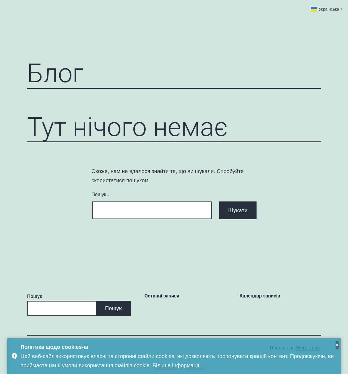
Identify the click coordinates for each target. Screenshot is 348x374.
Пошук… (101, 194)
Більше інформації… (179, 365)
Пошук (34, 296)
